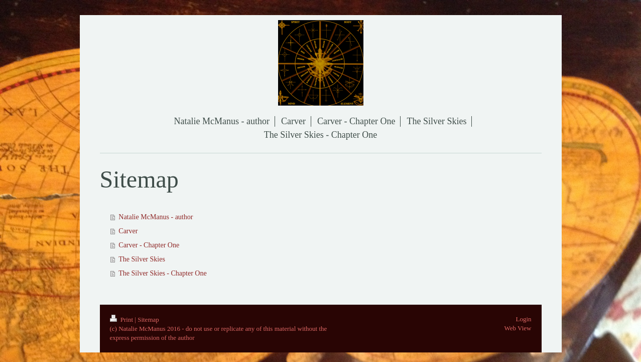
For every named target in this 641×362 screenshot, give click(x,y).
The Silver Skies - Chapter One (162, 273)
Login (523, 319)
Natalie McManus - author (155, 217)
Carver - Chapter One (148, 245)
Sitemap (148, 319)
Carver (128, 231)
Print (122, 319)
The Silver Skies (141, 259)
